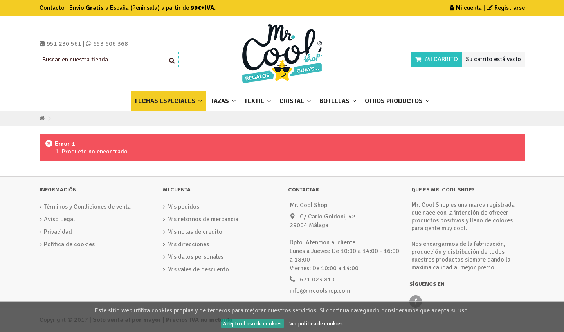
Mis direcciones (188, 244)
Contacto (52, 8)
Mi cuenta (466, 8)
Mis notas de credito (194, 232)
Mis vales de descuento (198, 269)
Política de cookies (69, 244)
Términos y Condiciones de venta (87, 207)
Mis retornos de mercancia (202, 219)
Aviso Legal (59, 219)
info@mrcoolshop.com (320, 291)
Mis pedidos (183, 207)
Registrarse (506, 8)
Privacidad (58, 232)
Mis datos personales (195, 257)
